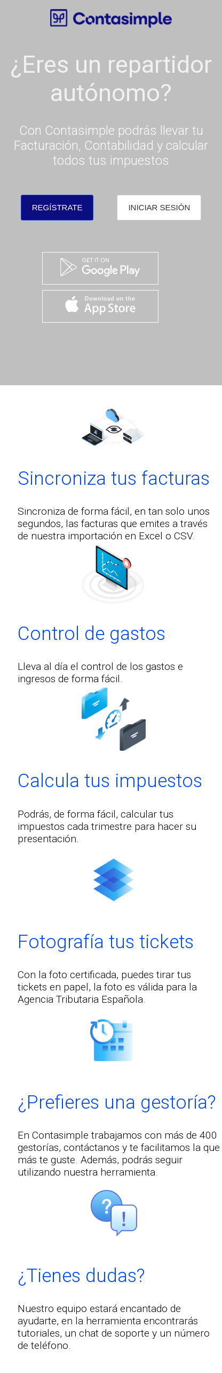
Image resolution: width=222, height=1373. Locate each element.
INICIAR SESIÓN (159, 207)
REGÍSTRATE (57, 207)
